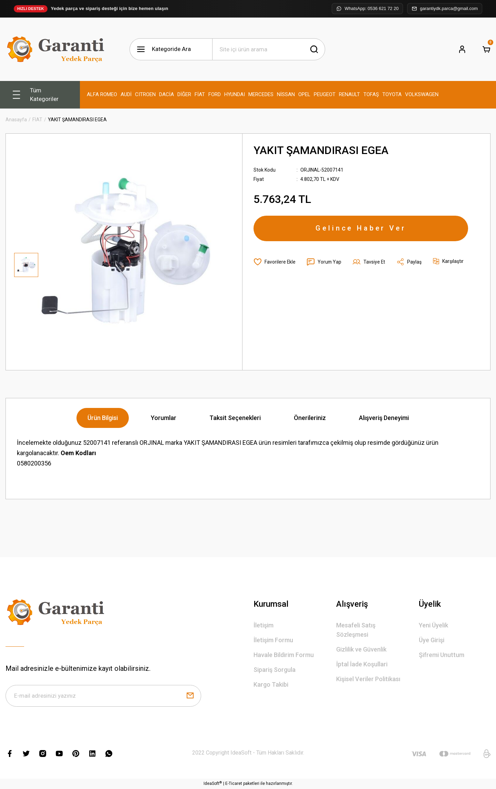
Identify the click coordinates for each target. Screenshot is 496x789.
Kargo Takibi (271, 684)
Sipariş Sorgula (275, 669)
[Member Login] (462, 49)
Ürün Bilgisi (102, 417)
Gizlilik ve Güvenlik (361, 649)
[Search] (268, 49)
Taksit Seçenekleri (235, 417)
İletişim (263, 625)
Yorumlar (163, 417)
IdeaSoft (213, 784)
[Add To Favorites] (275, 262)
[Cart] (486, 49)
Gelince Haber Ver (361, 229)
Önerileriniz (310, 417)
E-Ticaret (233, 784)
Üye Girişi (431, 640)
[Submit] (190, 696)
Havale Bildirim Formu (284, 654)
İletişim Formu (273, 640)
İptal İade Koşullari (362, 664)
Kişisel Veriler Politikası (368, 679)
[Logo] (57, 49)
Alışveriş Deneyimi (384, 417)
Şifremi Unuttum (441, 654)
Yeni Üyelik (433, 625)
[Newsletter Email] (103, 696)
